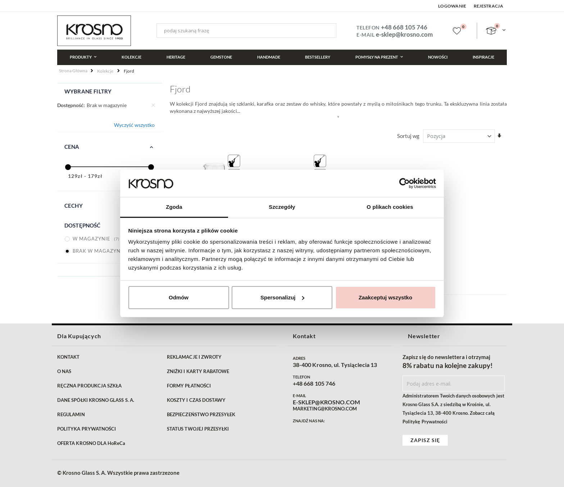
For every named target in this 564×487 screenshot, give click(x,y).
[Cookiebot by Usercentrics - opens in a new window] (404, 183)
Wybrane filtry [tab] (88, 91)
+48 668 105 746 (404, 27)
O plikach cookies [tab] (390, 207)
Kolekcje (105, 71)
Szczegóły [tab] (282, 207)
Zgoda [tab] (174, 207)
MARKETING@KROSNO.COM (325, 409)
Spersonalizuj (282, 297)
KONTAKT (68, 357)
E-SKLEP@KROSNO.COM (326, 402)
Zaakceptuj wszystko (385, 297)
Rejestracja (488, 6)
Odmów (178, 297)
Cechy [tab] (73, 205)
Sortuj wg (408, 136)
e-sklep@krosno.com (404, 34)
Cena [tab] (71, 146)
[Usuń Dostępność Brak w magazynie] (153, 105)
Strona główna (73, 70)
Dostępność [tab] (82, 225)
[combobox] (246, 30)
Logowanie (452, 6)
